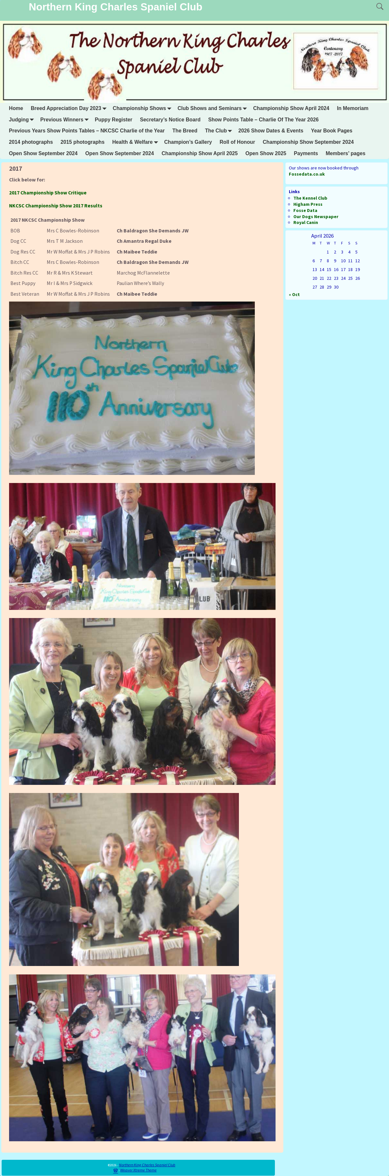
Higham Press (308, 204)
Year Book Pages (331, 130)
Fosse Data (305, 210)
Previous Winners (65, 119)
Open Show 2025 (265, 153)
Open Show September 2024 (43, 153)
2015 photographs (83, 142)
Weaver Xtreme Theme (138, 1170)
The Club (219, 131)
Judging (23, 119)
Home (16, 108)
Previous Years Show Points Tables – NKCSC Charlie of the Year (87, 130)
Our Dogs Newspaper (315, 216)
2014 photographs (31, 142)
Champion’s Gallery (188, 142)
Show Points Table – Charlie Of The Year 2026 (263, 119)
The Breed (184, 130)
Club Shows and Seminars (213, 108)
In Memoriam (352, 108)
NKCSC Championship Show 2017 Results (55, 206)
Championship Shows (143, 108)
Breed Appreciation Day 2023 (70, 108)
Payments (306, 153)
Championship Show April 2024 (291, 108)
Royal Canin (305, 222)
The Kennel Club (310, 198)
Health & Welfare (136, 142)
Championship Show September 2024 (308, 142)
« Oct (294, 294)
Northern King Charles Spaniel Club (116, 7)
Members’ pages (346, 153)
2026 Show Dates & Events (270, 130)
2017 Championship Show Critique (48, 193)
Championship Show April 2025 (199, 153)
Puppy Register (114, 119)
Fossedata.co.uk (307, 174)
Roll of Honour (237, 142)
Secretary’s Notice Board (170, 119)
